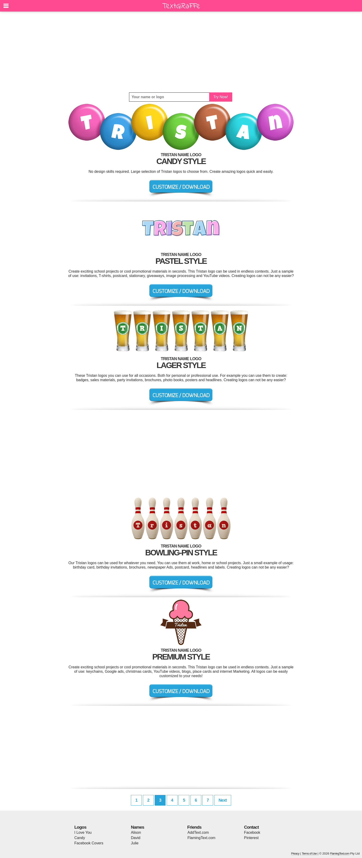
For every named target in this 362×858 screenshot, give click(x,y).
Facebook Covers (88, 843)
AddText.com (198, 832)
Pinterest (251, 838)
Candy (79, 838)
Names (137, 827)
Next (223, 800)
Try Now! (220, 97)
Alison (136, 832)
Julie (135, 843)
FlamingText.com (201, 838)
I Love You (83, 832)
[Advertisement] (181, 52)
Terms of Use (309, 853)
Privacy (295, 853)
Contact (251, 827)
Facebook (252, 832)
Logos (80, 827)
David (135, 838)
